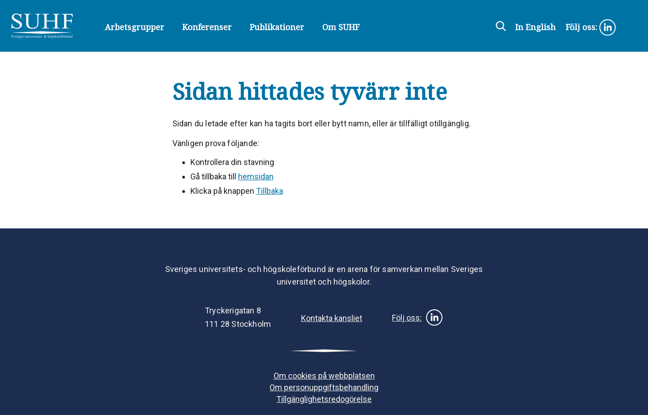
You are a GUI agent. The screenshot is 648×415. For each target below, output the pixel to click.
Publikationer (277, 27)
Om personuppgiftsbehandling (324, 387)
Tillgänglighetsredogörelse (324, 399)
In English (535, 27)
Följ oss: (591, 27)
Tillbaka (269, 191)
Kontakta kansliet (331, 318)
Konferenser (207, 27)
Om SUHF (341, 27)
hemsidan (256, 176)
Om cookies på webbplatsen (324, 375)
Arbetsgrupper (134, 27)
